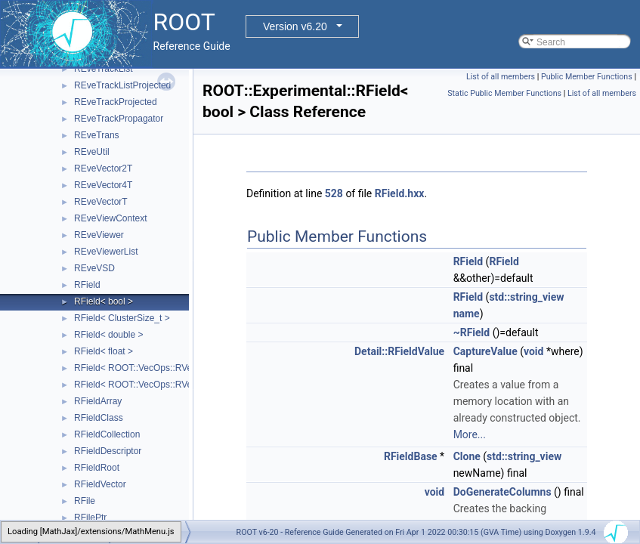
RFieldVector (100, 484)
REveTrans (96, 135)
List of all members (500, 77)
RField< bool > (103, 301)
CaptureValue (485, 351)
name (466, 314)
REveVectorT (101, 201)
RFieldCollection (107, 434)
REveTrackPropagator (118, 118)
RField (87, 285)
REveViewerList (106, 251)
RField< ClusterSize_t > (122, 318)
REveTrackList (103, 68)
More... (469, 434)
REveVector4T (103, 185)
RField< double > (108, 334)
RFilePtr (90, 517)
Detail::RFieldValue (399, 351)
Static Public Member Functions (504, 93)
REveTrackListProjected (122, 85)
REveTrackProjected (115, 102)
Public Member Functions (586, 77)
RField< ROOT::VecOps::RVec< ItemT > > (158, 384)
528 (334, 193)
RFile (84, 501)
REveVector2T (103, 168)
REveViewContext (110, 218)
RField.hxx (400, 193)
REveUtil (92, 152)
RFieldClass (98, 418)
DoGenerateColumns (502, 492)
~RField (471, 332)
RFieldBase (410, 456)
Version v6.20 (295, 26)
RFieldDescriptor (107, 451)
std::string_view (526, 297)
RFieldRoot (96, 467)
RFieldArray (98, 401)
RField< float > (103, 351)
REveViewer (99, 235)
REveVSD (94, 268)
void (533, 351)
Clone (467, 456)
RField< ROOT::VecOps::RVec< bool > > (155, 368)
